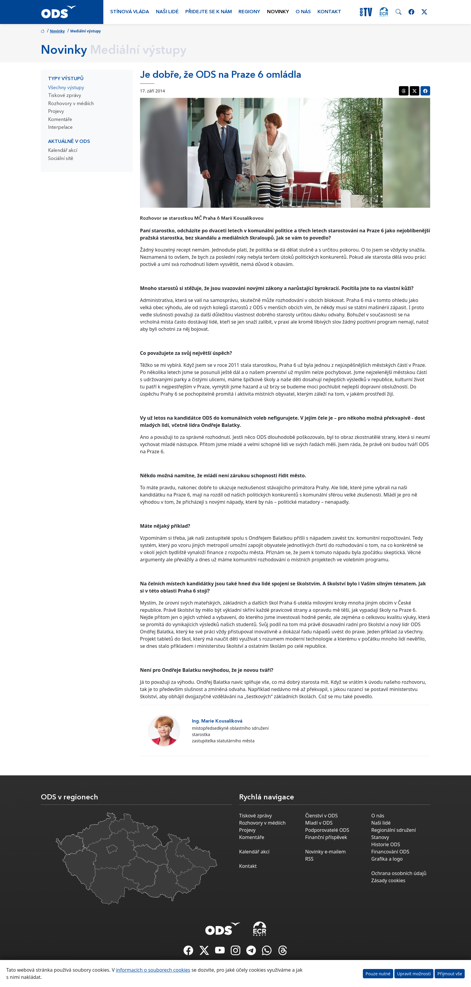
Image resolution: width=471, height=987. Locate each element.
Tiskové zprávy (64, 95)
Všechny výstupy (66, 88)
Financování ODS (390, 851)
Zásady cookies (388, 880)
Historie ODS (385, 844)
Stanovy (380, 837)
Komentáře (60, 119)
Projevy (56, 111)
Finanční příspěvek (326, 837)
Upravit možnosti (414, 973)
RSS (309, 859)
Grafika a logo (387, 859)
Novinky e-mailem (325, 851)
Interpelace (60, 127)
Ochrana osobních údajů (399, 873)
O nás (303, 12)
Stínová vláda (129, 12)
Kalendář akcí (62, 150)
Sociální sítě (60, 158)
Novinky (278, 12)
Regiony (249, 12)
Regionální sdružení (393, 830)
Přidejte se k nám (208, 12)
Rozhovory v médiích (71, 103)
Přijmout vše (449, 973)
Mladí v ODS (319, 822)
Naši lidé (167, 12)
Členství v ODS (321, 815)
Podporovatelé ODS (327, 830)
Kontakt (329, 12)
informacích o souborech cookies (153, 970)
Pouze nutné (378, 973)
